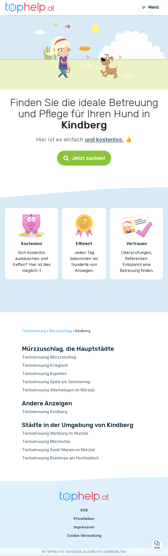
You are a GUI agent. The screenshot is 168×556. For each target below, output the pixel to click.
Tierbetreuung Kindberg (44, 411)
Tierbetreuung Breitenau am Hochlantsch (60, 457)
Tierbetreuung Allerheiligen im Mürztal (58, 389)
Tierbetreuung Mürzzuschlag (49, 357)
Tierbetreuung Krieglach (45, 365)
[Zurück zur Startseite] (30, 7)
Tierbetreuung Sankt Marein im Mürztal (58, 449)
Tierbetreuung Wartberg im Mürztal (55, 433)
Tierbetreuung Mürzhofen (46, 441)
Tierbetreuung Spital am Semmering (56, 381)
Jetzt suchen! (84, 158)
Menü (150, 7)
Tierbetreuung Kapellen (44, 373)
